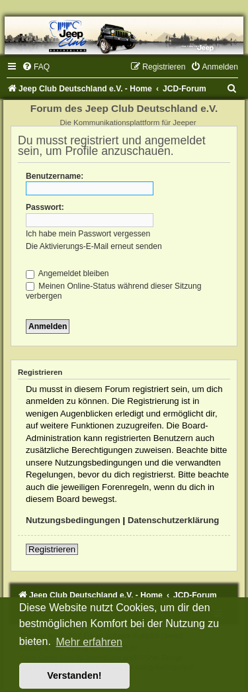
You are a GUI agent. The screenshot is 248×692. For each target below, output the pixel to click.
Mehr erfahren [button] (89, 642)
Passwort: (45, 207)
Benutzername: (54, 176)
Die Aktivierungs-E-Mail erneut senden (94, 246)
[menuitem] (36, 67)
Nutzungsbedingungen (73, 520)
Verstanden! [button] (74, 675)
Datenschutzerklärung (174, 520)
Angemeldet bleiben (67, 273)
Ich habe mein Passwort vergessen (88, 233)
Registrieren (51, 549)
